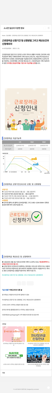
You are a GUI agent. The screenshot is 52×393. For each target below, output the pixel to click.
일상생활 (5, 290)
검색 (44, 28)
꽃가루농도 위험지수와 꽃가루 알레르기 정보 (15, 295)
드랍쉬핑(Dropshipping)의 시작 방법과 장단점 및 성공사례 (20, 315)
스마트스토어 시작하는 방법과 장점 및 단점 (15, 305)
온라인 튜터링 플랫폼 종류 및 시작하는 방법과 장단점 (18, 310)
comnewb (36, 389)
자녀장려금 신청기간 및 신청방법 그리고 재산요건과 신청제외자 (22, 275)
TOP (48, 387)
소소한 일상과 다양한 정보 (14, 28)
